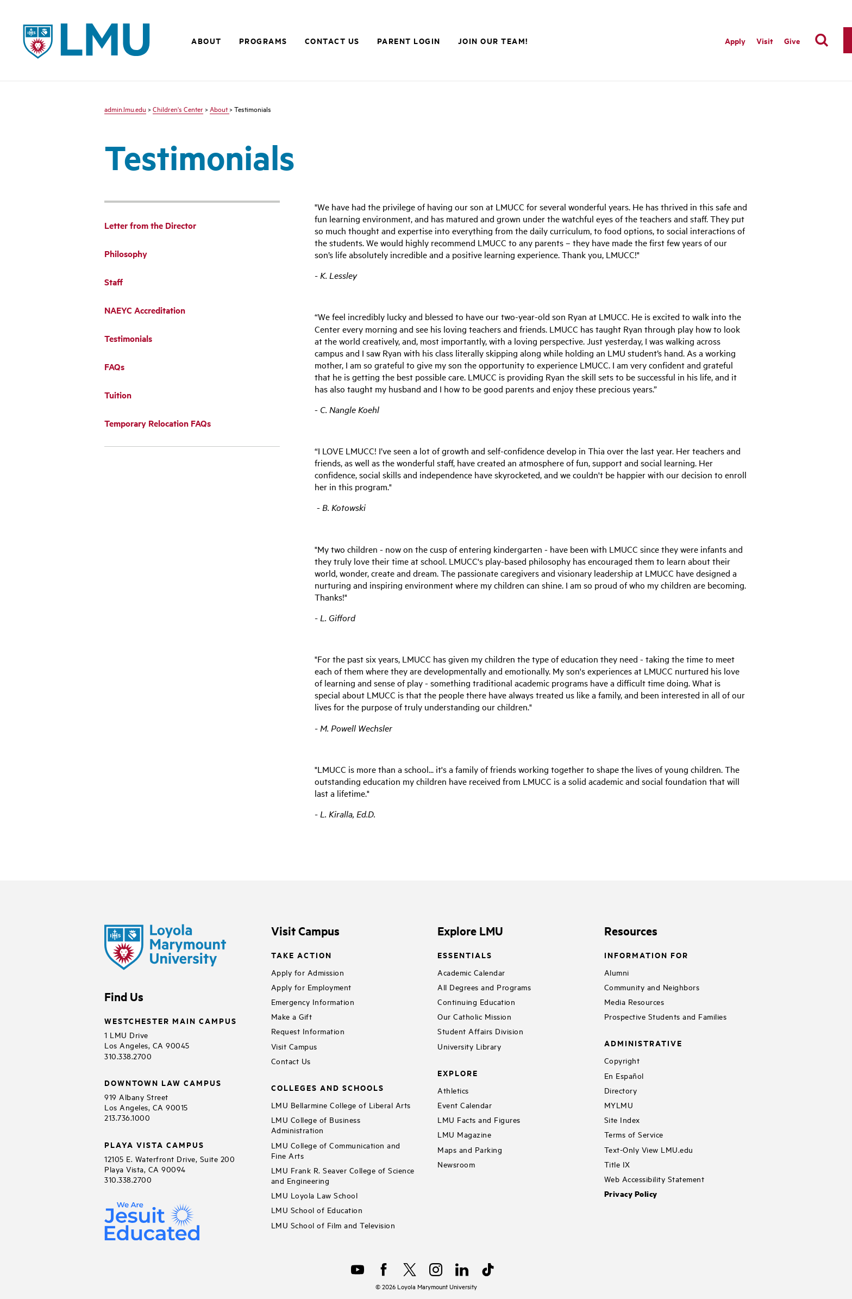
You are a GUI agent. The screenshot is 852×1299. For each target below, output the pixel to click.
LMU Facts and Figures (479, 1119)
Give (792, 40)
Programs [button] (263, 40)
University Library (469, 1046)
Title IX (617, 1164)
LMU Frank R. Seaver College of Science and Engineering (343, 1175)
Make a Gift (291, 1016)
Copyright (622, 1060)
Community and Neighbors (652, 987)
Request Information (308, 1031)
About (219, 109)
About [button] (206, 40)
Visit (764, 40)
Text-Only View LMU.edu (648, 1149)
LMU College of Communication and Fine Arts (335, 1150)
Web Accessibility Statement (654, 1178)
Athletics (453, 1090)
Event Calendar (464, 1105)
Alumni (616, 972)
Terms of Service (633, 1134)
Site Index (622, 1119)
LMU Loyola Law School (314, 1195)
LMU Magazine (464, 1134)
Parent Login (409, 40)
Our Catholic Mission (474, 1016)
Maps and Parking (469, 1149)
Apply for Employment (311, 987)
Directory (620, 1090)
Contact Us (332, 40)
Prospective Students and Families (665, 1016)
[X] (410, 1270)
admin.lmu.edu (125, 109)
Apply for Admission (307, 972)
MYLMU (619, 1105)
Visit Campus (294, 1046)
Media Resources (634, 1001)
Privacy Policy (630, 1194)
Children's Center (178, 109)
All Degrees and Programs (484, 987)
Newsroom (456, 1164)
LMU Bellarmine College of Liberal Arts (341, 1105)
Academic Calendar (471, 972)
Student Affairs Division (480, 1031)
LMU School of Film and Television (333, 1225)
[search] (822, 40)
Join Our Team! (493, 40)
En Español (624, 1075)
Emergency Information (313, 1001)
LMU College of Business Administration (316, 1124)
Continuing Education (476, 1001)
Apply (735, 40)
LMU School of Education (317, 1209)
